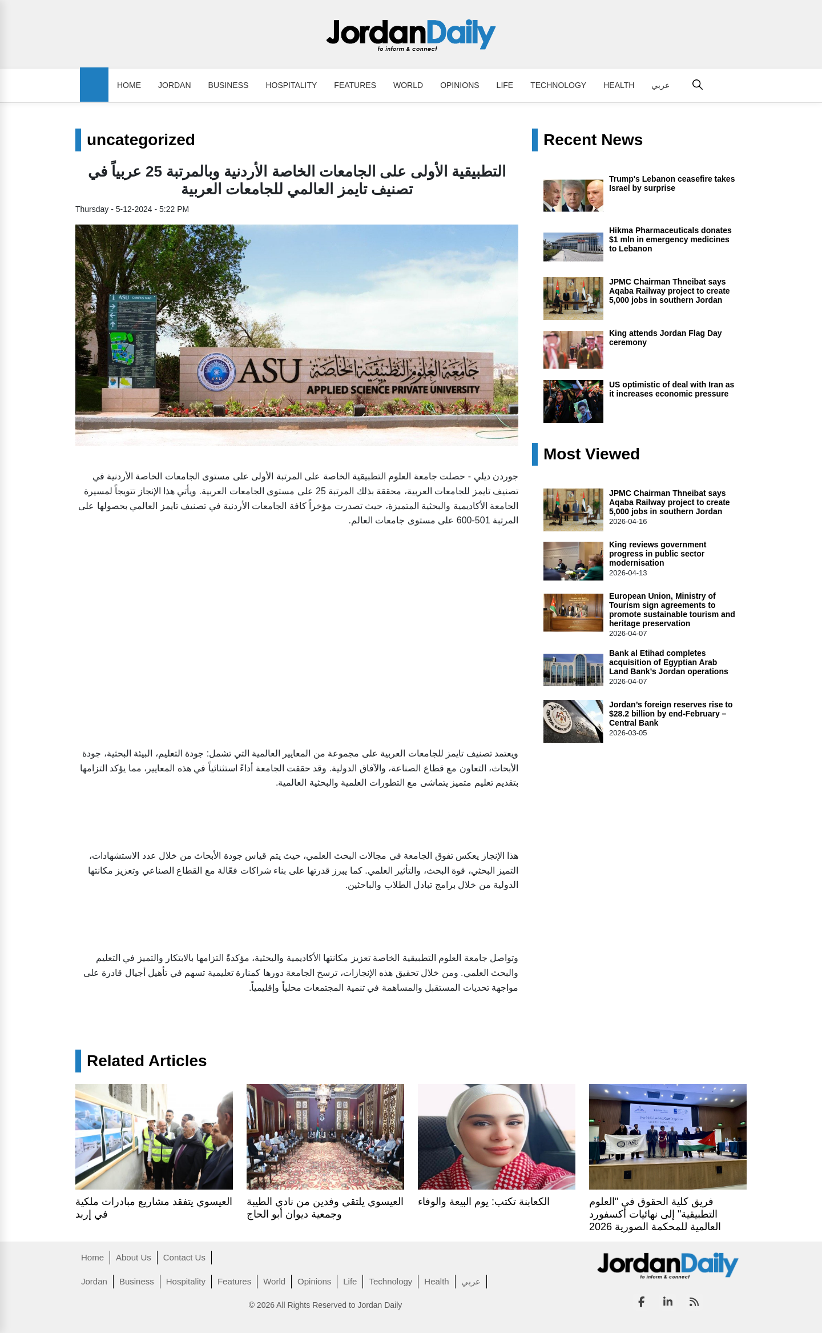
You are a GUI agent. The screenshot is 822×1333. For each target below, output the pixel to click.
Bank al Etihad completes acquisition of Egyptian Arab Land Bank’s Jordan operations (668, 662)
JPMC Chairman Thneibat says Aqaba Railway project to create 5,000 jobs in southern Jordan (669, 291)
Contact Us (184, 1257)
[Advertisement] (296, 622)
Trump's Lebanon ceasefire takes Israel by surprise (672, 183)
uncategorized (141, 140)
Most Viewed (591, 454)
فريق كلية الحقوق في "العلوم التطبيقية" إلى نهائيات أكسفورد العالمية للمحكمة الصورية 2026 (655, 1214)
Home (129, 85)
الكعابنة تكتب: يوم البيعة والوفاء (484, 1201)
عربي (660, 85)
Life (505, 85)
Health (618, 85)
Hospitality (291, 85)
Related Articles (147, 1061)
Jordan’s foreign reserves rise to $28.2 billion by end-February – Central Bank (671, 713)
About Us (133, 1257)
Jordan (174, 85)
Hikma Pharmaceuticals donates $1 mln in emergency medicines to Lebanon (670, 239)
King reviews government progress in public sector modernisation (657, 553)
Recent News (593, 140)
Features (355, 85)
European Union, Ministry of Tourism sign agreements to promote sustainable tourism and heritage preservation (672, 609)
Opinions (459, 85)
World (408, 85)
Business (228, 85)
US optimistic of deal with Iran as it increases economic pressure (671, 389)
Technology (558, 85)
